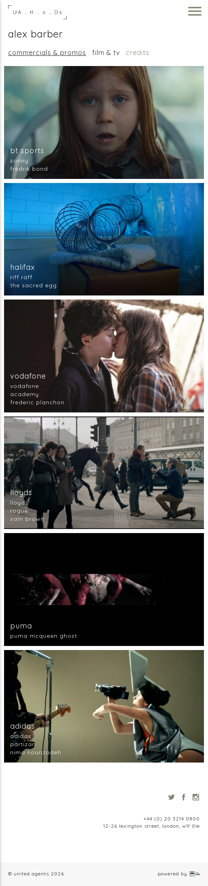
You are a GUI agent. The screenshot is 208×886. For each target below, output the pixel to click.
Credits (138, 52)
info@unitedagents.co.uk (168, 811)
